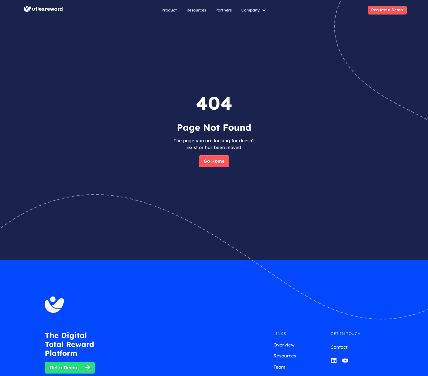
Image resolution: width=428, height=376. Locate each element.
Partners (223, 10)
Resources (196, 10)
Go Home (214, 161)
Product (169, 10)
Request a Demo (387, 9)
